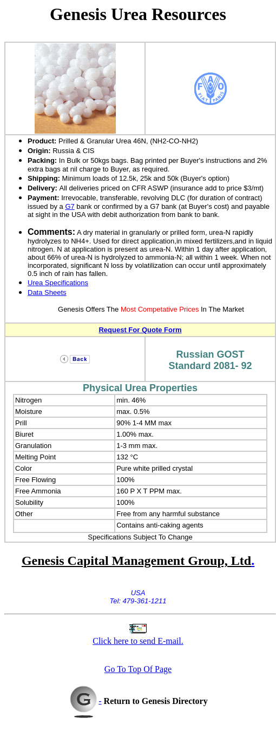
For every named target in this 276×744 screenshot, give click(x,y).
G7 (69, 206)
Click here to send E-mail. (138, 641)
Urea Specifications (58, 283)
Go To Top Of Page (138, 669)
